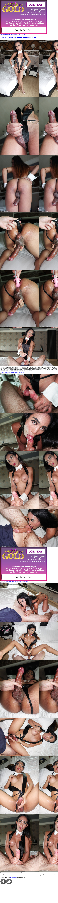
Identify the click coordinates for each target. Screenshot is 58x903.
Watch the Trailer (4, 582)
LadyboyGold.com (13, 877)
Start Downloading (4, 373)
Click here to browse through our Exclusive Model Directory (11, 872)
